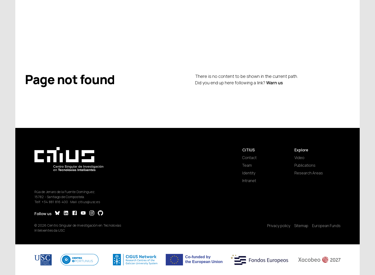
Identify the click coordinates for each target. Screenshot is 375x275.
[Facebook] (74, 213)
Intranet (249, 180)
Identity (248, 173)
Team (247, 165)
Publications (304, 165)
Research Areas (308, 173)
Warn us (274, 83)
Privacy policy (278, 225)
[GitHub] (100, 213)
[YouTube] (83, 213)
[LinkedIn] (66, 213)
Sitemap (301, 225)
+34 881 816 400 (55, 202)
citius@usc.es (89, 202)
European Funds (326, 225)
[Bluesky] (57, 213)
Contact (249, 157)
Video (299, 157)
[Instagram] (92, 213)
